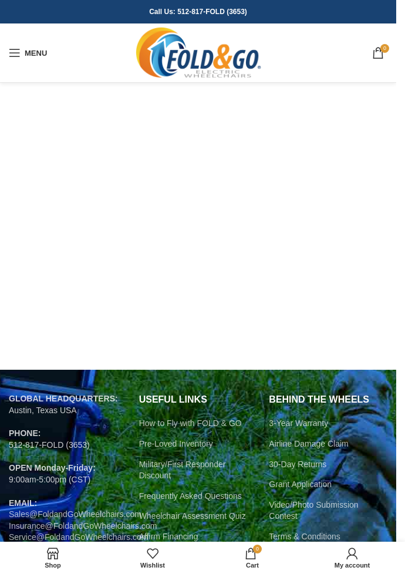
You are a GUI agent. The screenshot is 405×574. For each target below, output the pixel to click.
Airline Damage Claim (308, 443)
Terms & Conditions (304, 536)
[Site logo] (198, 52)
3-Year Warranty (298, 423)
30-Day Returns (297, 464)
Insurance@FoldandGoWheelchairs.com (83, 526)
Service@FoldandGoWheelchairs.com (78, 537)
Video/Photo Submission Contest (313, 510)
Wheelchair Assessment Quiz (192, 516)
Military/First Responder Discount (182, 470)
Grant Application (300, 484)
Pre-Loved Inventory (176, 443)
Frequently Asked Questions (190, 496)
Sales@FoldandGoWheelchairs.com (75, 514)
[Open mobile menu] (28, 53)
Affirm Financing (168, 536)
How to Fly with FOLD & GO (190, 423)
